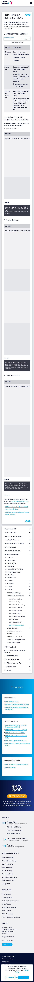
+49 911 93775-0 (7, 940)
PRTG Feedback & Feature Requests (16, 764)
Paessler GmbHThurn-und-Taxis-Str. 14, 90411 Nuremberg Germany (9, 930)
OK (23, 977)
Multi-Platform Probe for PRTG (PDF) (17, 704)
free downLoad (17, 796)
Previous (26, 15)
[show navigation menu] (31, 3)
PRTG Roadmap (10, 767)
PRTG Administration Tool (20, 501)
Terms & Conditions (7, 959)
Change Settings (6, 964)
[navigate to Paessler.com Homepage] (7, 3)
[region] (17, 972)
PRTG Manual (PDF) (11, 701)
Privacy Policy (6, 961)
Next (29, 15)
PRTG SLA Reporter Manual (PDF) (16, 730)
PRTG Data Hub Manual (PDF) (15, 733)
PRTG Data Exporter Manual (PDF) (16, 740)
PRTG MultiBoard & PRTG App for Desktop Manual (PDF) (16, 726)
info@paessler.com (8, 937)
